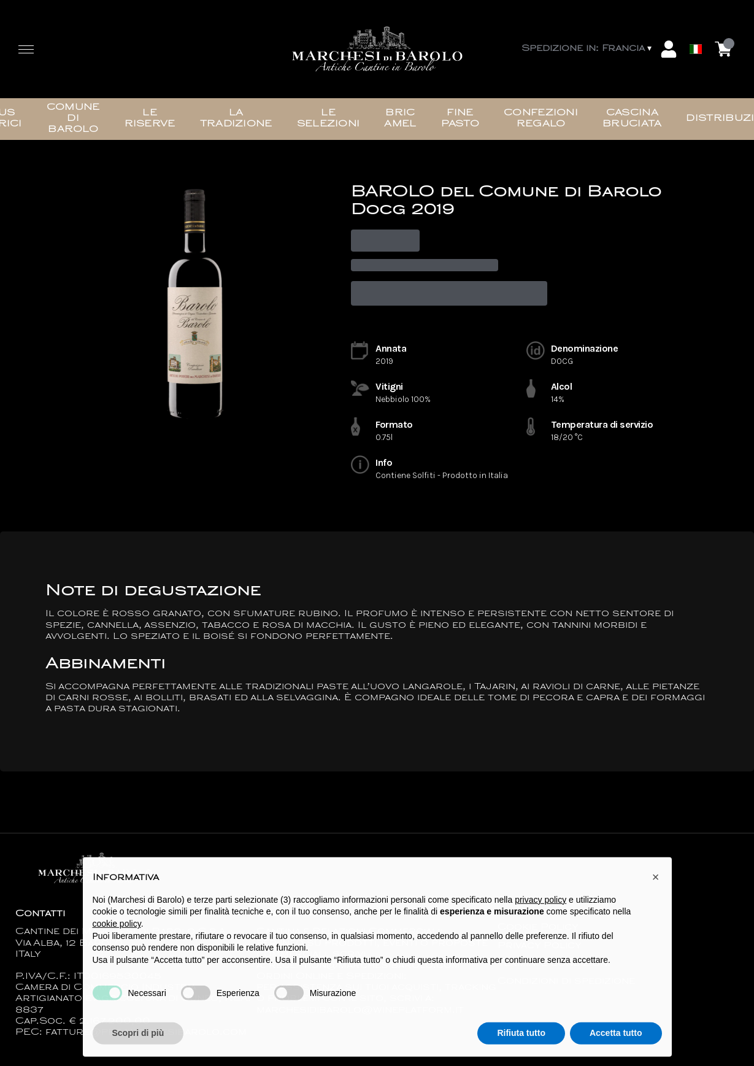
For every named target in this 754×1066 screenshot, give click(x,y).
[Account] (668, 49)
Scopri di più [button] (138, 1045)
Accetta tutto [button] (616, 1045)
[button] (656, 889)
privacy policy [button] (540, 911)
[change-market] (587, 49)
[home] (377, 49)
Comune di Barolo (73, 118)
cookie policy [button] (117, 935)
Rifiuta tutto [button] (521, 1045)
